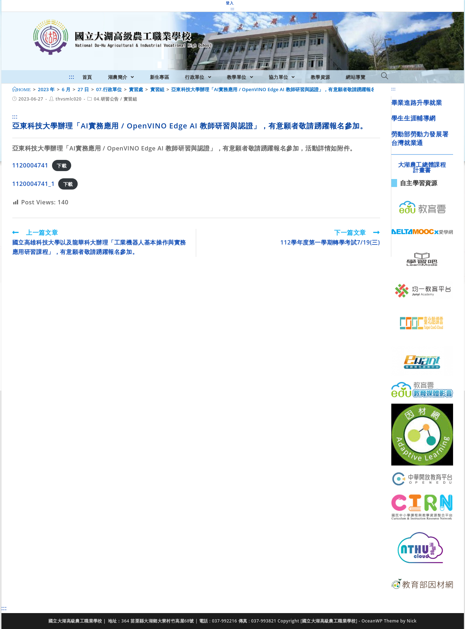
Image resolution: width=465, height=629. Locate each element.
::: (232, 8)
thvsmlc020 (69, 99)
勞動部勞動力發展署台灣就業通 (419, 138)
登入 (229, 2)
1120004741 (30, 165)
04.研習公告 (106, 99)
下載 (61, 165)
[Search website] (384, 76)
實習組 (130, 99)
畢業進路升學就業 (416, 102)
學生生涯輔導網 (413, 118)
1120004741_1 (33, 183)
